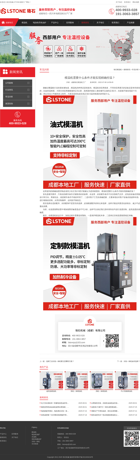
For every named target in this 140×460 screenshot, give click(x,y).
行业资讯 (9, 90)
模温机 (24, 23)
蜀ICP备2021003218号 (84, 457)
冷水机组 (35, 444)
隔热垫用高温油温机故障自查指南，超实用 (55, 407)
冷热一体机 (36, 441)
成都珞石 (9, 23)
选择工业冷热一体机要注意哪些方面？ (60, 361)
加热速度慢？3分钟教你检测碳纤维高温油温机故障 (55, 415)
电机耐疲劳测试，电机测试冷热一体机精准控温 (55, 411)
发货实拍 (9, 103)
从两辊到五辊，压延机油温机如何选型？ (105, 403)
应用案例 (70, 23)
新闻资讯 (85, 23)
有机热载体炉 (36, 439)
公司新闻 (9, 83)
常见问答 (9, 97)
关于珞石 (119, 2)
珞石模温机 (118, 69)
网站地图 (136, 2)
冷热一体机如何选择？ (132, 361)
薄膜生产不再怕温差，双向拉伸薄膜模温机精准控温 (105, 411)
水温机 (34, 437)
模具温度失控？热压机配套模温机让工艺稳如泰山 (105, 415)
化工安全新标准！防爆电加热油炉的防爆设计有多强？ (55, 403)
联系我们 (127, 2)
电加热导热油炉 (39, 23)
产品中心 (55, 23)
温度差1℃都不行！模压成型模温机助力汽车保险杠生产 (105, 407)
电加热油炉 (36, 434)
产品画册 (130, 23)
